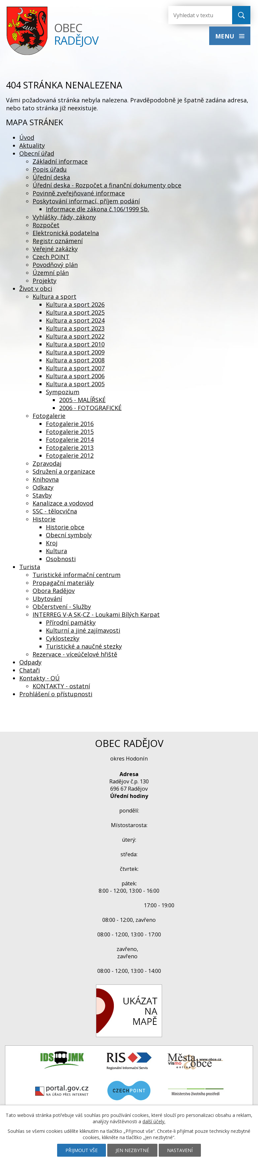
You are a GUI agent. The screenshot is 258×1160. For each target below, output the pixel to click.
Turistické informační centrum (77, 575)
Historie (44, 519)
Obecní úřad (36, 153)
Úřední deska (51, 177)
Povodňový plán (55, 265)
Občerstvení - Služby (62, 606)
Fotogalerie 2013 (70, 447)
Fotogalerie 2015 (70, 432)
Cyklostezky (62, 638)
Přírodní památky (71, 622)
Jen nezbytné (132, 1150)
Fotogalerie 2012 (70, 455)
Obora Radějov (54, 591)
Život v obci (35, 288)
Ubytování (47, 599)
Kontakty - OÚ (39, 678)
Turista (29, 567)
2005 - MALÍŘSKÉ (82, 400)
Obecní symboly (69, 535)
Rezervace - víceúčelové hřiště (75, 654)
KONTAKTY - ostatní (61, 686)
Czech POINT (51, 257)
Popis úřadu (50, 169)
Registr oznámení (58, 241)
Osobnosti (61, 559)
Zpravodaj (47, 463)
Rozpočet (46, 225)
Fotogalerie (49, 416)
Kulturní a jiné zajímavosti (83, 630)
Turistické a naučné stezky (84, 646)
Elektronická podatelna (66, 233)
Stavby (42, 495)
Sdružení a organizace (64, 471)
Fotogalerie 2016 (70, 424)
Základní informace (60, 161)
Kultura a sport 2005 (75, 384)
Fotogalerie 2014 (70, 440)
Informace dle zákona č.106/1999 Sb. (97, 209)
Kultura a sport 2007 (75, 368)
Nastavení (180, 1150)
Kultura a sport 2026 (75, 304)
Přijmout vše (81, 1150)
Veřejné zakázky (55, 249)
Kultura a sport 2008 (75, 360)
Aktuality (32, 145)
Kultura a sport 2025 (75, 312)
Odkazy (43, 487)
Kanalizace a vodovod (63, 503)
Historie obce (65, 527)
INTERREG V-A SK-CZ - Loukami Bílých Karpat (96, 614)
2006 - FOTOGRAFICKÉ (90, 408)
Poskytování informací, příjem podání (86, 201)
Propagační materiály (63, 583)
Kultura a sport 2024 (75, 320)
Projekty (44, 281)
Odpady (30, 662)
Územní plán (51, 273)
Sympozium (62, 392)
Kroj (51, 543)
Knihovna (46, 479)
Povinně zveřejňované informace (79, 193)
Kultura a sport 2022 (75, 336)
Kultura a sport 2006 (75, 376)
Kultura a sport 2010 (75, 344)
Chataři (29, 670)
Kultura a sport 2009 (75, 352)
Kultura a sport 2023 (75, 328)
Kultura (56, 551)
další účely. (153, 1121)
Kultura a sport (54, 296)
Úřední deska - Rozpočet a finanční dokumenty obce (107, 185)
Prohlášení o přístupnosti (55, 694)
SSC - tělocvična (55, 511)
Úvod (26, 137)
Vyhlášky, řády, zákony (64, 217)
